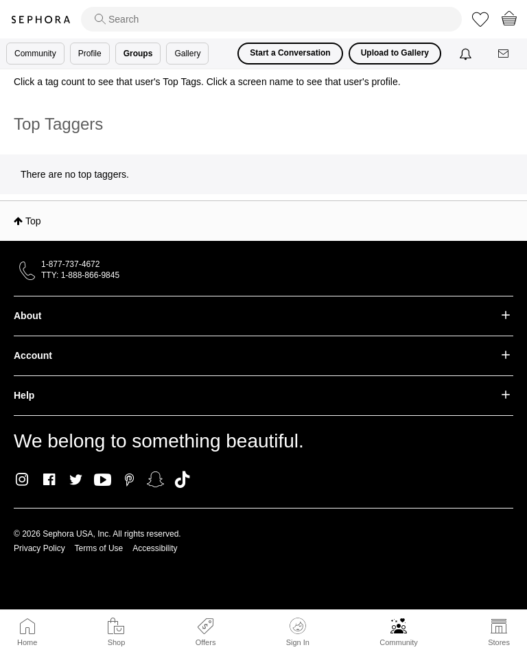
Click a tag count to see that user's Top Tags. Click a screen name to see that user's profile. (207, 81)
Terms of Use (99, 548)
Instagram (22, 479)
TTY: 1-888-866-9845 (80, 275)
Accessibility (154, 548)
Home (27, 642)
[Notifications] (467, 53)
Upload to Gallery (395, 53)
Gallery (187, 53)
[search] (271, 19)
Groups (138, 53)
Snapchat (155, 479)
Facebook (49, 479)
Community (398, 642)
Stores (499, 642)
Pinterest (129, 479)
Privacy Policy (39, 548)
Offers (206, 642)
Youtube (102, 480)
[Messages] (504, 54)
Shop (117, 642)
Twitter (75, 479)
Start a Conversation (290, 53)
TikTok (182, 479)
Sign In (297, 632)
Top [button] (33, 220)
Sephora (40, 19)
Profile (90, 53)
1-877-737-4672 (70, 264)
